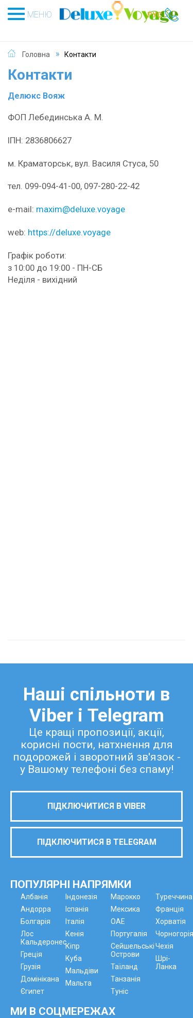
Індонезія (81, 897)
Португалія (129, 934)
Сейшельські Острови (132, 950)
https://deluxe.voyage (69, 232)
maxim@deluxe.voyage (80, 209)
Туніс (119, 991)
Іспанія (77, 909)
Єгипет (32, 991)
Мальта (78, 983)
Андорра (36, 909)
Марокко (126, 897)
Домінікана (40, 979)
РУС (154, 15)
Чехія (164, 946)
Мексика (125, 909)
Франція (169, 909)
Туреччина (173, 897)
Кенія (74, 934)
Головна (36, 54)
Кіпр (72, 946)
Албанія (34, 897)
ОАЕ (118, 921)
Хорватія (170, 921)
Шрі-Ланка (166, 962)
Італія (74, 921)
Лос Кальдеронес (43, 938)
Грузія (31, 967)
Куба (73, 958)
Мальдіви (81, 971)
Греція (31, 954)
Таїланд (124, 967)
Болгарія (35, 921)
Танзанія (126, 979)
